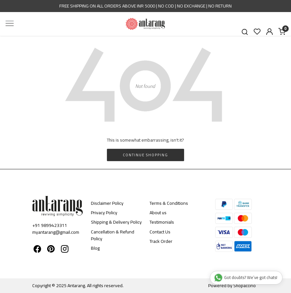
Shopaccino (244, 285)
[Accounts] (269, 31)
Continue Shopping (145, 155)
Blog (95, 248)
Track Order (161, 241)
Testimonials (162, 222)
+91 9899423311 (49, 225)
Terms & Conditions (169, 203)
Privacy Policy (104, 212)
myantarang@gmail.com (55, 232)
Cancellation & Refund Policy (112, 235)
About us (158, 212)
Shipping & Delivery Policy (116, 222)
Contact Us (160, 232)
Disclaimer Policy (107, 203)
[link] (245, 31)
